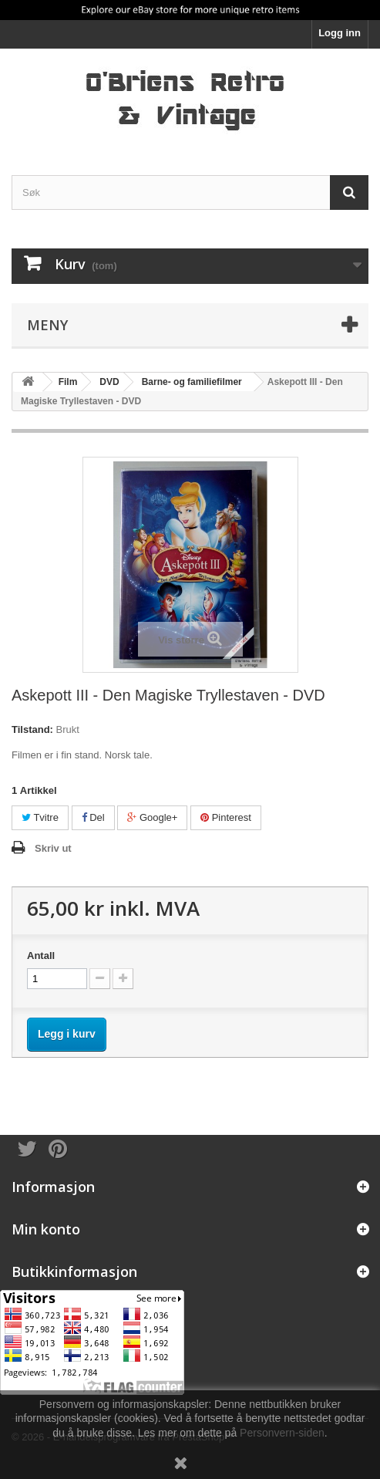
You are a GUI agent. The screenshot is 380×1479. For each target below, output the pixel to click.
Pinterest (225, 817)
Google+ (152, 817)
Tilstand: (32, 729)
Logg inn (339, 33)
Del (93, 817)
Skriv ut (53, 848)
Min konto (46, 1229)
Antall (41, 955)
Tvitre (40, 817)
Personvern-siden (282, 1433)
